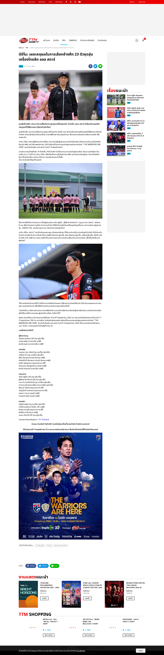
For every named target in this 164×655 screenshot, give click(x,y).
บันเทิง (56, 40)
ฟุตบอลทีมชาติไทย (61, 545)
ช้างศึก (49, 545)
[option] (39, 594)
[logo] (29, 40)
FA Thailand (43, 419)
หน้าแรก (22, 2)
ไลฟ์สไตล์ (73, 40)
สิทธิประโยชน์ (59, 2)
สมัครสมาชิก (142, 2)
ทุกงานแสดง (31, 2)
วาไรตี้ (50, 2)
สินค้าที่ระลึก (42, 2)
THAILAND (40, 545)
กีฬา (64, 40)
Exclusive (102, 40)
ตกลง (141, 650)
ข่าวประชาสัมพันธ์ (87, 40)
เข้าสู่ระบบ (132, 2)
